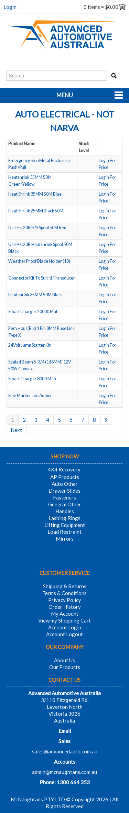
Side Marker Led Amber (30, 395)
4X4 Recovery (64, 469)
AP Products (64, 477)
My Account (64, 614)
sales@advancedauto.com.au (64, 751)
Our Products (64, 667)
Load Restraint (64, 532)
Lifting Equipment (64, 525)
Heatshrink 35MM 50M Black (35, 294)
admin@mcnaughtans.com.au (64, 772)
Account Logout (64, 634)
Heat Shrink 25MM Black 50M (35, 210)
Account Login (64, 627)
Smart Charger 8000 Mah (32, 378)
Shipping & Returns (64, 586)
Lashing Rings (64, 518)
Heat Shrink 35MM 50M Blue (35, 194)
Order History (65, 607)
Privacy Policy (64, 600)
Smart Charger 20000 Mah (33, 311)
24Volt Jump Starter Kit (29, 345)
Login (10, 7)
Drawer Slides (64, 491)
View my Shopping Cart (64, 620)
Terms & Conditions (64, 593)
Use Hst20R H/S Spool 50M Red (37, 227)
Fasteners (64, 497)
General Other (64, 504)
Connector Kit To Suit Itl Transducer (41, 278)
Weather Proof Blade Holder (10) (39, 261)
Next (16, 430)
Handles (64, 511)
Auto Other (65, 484)
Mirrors (65, 538)
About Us (64, 660)
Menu (64, 95)
